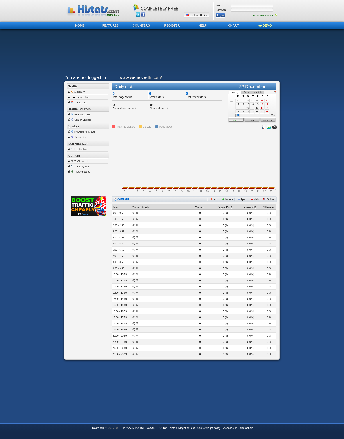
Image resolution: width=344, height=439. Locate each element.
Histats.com (98, 428)
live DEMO (264, 25)
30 (266, 100)
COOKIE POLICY (157, 428)
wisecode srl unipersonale (238, 428)
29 (262, 100)
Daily (246, 92)
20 (262, 111)
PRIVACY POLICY (134, 428)
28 (257, 100)
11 (252, 108)
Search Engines (82, 119)
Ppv (241, 199)
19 (257, 111)
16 (242, 111)
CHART (233, 25)
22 (237, 115)
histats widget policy (208, 428)
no (214, 199)
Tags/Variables (82, 171)
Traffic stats (80, 102)
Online (268, 199)
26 (247, 100)
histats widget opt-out (182, 428)
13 (262, 108)
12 (257, 108)
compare (268, 120)
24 (237, 100)
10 (247, 108)
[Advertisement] (170, 53)
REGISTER (172, 25)
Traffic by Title (81, 166)
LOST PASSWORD (265, 15)
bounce (227, 199)
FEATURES (110, 25)
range (252, 120)
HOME (79, 25)
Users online (82, 97)
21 (266, 111)
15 (237, 111)
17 (247, 111)
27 (252, 100)
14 (266, 108)
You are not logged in (85, 77)
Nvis (255, 199)
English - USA (196, 15)
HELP (203, 25)
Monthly (257, 92)
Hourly (235, 92)
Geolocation (80, 137)
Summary (79, 92)
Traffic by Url (81, 161)
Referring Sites (82, 114)
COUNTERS (141, 25)
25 (242, 100)
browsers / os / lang (84, 131)
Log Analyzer (81, 149)
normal (236, 120)
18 (252, 111)
